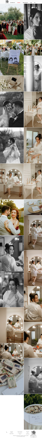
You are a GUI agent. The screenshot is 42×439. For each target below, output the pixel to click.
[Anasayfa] (11, 431)
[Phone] (6, 432)
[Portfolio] (11, 432)
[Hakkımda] (27, 431)
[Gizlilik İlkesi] (27, 433)
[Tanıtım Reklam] (20, 432)
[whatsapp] (33, 437)
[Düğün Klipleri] (11, 433)
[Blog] (20, 433)
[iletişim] (27, 432)
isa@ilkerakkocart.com (33, 435)
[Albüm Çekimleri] (20, 431)
